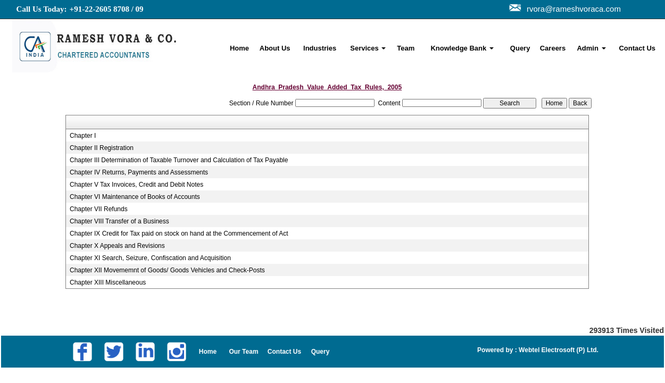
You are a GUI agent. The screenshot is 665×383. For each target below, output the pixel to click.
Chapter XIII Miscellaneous (108, 282)
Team (405, 48)
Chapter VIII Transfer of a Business (119, 221)
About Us (275, 48)
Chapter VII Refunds (99, 209)
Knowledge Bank (461, 48)
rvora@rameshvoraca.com (571, 8)
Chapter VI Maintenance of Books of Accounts (135, 197)
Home (239, 48)
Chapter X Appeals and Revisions (117, 245)
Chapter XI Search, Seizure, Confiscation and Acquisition (150, 258)
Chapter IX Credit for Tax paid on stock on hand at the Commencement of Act (179, 233)
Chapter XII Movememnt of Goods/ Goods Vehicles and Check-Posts (167, 270)
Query (520, 48)
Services (368, 48)
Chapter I (83, 135)
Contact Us (637, 48)
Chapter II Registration (102, 148)
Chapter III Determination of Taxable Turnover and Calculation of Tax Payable (179, 160)
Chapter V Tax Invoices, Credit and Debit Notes (136, 184)
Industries (319, 48)
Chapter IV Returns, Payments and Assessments (139, 172)
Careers (553, 48)
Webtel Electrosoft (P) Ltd (557, 350)
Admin (591, 48)
